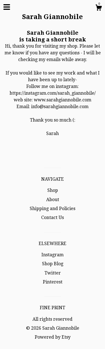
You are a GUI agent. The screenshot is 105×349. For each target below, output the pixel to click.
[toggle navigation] (6, 7)
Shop (52, 190)
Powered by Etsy (53, 337)
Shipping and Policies (52, 208)
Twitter (53, 273)
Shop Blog (52, 263)
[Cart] (98, 8)
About (52, 199)
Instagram (52, 254)
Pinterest (52, 282)
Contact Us (52, 217)
